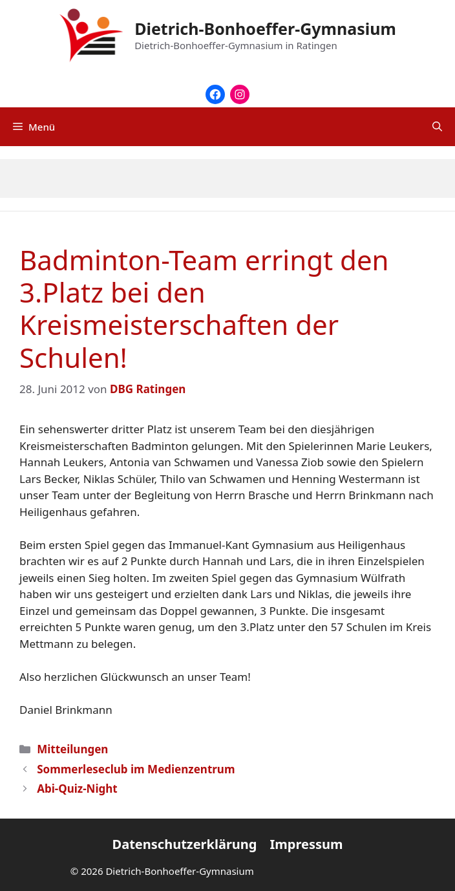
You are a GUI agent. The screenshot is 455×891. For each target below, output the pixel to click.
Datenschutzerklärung (184, 844)
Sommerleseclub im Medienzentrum (136, 769)
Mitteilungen (72, 749)
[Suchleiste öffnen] (437, 126)
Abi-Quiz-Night (77, 788)
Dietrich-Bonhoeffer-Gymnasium (265, 28)
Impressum (306, 844)
